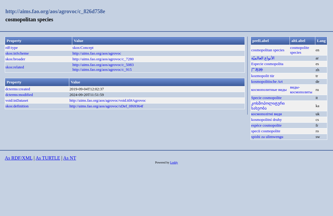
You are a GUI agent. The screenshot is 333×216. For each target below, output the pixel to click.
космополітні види (266, 114)
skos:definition (16, 106)
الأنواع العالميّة (263, 58)
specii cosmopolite (265, 131)
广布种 (257, 70)
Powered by (162, 162)
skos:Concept (83, 47)
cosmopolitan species (267, 50)
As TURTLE (48, 157)
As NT (69, 157)
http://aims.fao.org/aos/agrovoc (97, 53)
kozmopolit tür (262, 76)
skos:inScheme (17, 53)
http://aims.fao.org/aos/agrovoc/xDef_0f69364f (106, 106)
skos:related (14, 67)
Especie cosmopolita (267, 64)
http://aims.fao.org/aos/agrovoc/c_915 (102, 69)
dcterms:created (17, 89)
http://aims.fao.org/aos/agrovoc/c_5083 (103, 64)
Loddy (174, 162)
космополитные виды (269, 89)
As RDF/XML (18, 157)
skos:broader (15, 59)
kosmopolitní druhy (266, 119)
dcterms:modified (19, 94)
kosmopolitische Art (267, 81)
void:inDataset (16, 100)
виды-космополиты (301, 89)
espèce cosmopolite (266, 125)
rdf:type (11, 47)
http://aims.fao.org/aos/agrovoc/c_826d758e (55, 11)
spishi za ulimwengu (267, 136)
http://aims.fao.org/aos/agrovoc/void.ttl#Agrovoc (108, 100)
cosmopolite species (299, 50)
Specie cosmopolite (266, 97)
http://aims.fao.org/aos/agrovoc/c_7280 (103, 59)
